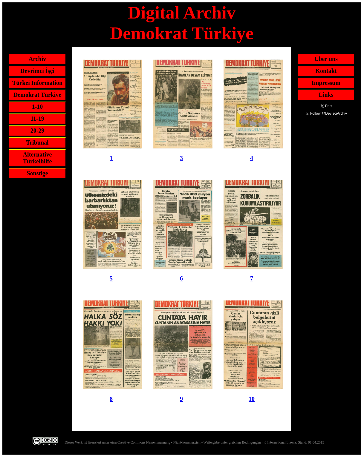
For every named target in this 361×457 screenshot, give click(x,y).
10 (252, 398)
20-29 (37, 130)
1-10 (37, 106)
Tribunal (37, 142)
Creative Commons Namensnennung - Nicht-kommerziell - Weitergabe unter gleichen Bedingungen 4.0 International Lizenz (206, 442)
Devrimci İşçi (37, 71)
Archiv (37, 59)
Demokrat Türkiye (37, 94)
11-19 (37, 118)
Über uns (326, 59)
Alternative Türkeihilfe (37, 158)
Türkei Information (37, 82)
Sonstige (37, 173)
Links (326, 94)
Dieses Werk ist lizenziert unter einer (91, 442)
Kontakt (325, 71)
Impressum (326, 82)
